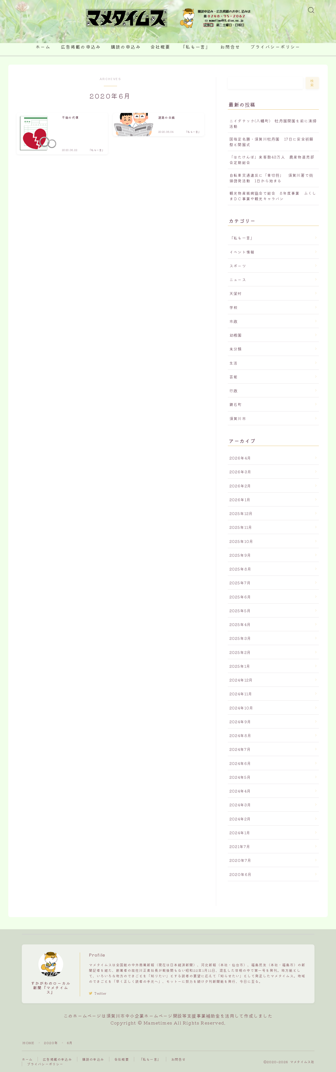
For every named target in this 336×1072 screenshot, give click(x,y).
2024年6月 (240, 763)
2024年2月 (240, 819)
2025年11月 (241, 527)
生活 (233, 363)
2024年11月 (241, 693)
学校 (233, 307)
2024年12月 (241, 680)
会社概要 (160, 47)
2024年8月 (240, 735)
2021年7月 (239, 846)
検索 (312, 83)
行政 (233, 390)
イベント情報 (242, 252)
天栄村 (235, 293)
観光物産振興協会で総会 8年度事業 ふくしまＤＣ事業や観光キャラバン (272, 195)
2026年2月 (240, 486)
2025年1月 (239, 666)
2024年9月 (240, 721)
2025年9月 (240, 555)
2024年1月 (239, 832)
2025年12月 (241, 513)
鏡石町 (235, 404)
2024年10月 (241, 708)
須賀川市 (237, 418)
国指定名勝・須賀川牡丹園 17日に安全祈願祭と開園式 (271, 141)
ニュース (237, 279)
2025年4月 (240, 624)
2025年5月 (240, 610)
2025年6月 (240, 597)
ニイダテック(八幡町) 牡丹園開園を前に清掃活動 (273, 123)
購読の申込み (126, 47)
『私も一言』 (196, 47)
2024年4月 (240, 791)
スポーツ (237, 265)
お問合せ (230, 47)
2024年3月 (240, 804)
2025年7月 (240, 582)
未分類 (235, 349)
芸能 (233, 376)
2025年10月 (241, 541)
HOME (28, 1042)
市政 (233, 321)
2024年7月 (240, 749)
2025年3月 (240, 638)
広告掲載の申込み (81, 47)
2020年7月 (240, 860)
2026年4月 (240, 458)
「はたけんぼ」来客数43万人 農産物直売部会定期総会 (271, 159)
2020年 (51, 1042)
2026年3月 (240, 471)
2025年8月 (240, 569)
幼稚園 (235, 335)
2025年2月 (240, 652)
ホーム (43, 47)
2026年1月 (240, 499)
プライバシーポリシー (275, 47)
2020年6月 (240, 874)
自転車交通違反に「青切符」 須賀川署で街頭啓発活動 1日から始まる (271, 177)
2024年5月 (240, 777)
